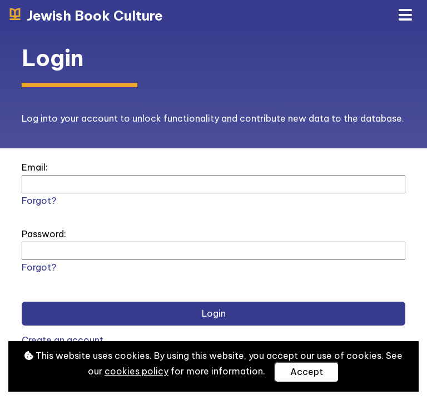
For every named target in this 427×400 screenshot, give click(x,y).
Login (214, 313)
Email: (35, 167)
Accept (306, 371)
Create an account (62, 340)
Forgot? (39, 200)
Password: (44, 233)
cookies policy (136, 371)
